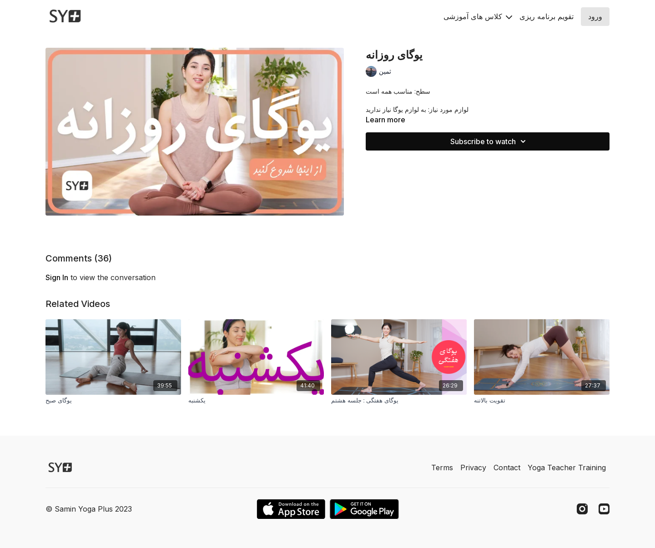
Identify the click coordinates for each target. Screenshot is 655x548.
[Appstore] (291, 509)
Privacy (473, 467)
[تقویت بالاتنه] (542, 400)
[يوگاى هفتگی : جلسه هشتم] (399, 400)
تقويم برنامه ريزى (546, 16)
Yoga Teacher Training (567, 467)
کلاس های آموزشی (477, 16)
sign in (56, 277)
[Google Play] (364, 509)
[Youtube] (604, 508)
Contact (507, 467)
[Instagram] (582, 508)
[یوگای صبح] (113, 400)
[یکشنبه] (256, 400)
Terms (442, 467)
